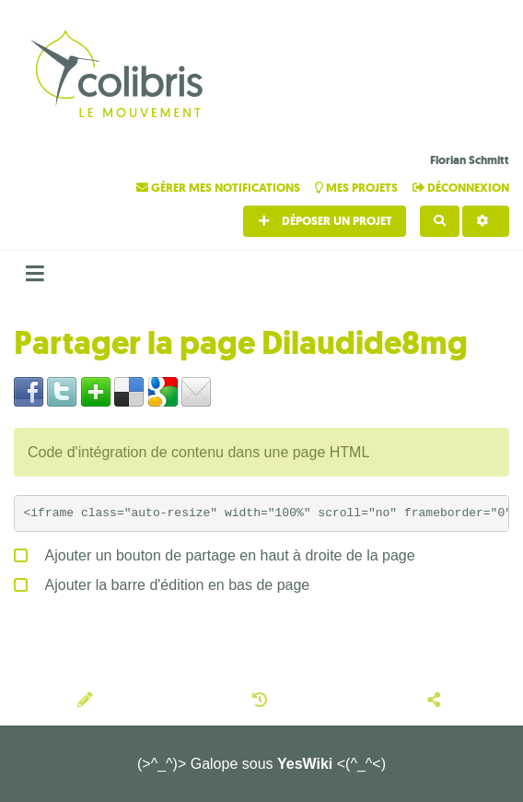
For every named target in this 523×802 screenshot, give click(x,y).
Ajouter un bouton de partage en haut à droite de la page (214, 552)
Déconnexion (461, 187)
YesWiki (304, 764)
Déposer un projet (324, 221)
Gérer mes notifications (219, 187)
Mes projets (358, 187)
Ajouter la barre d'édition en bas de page (161, 582)
